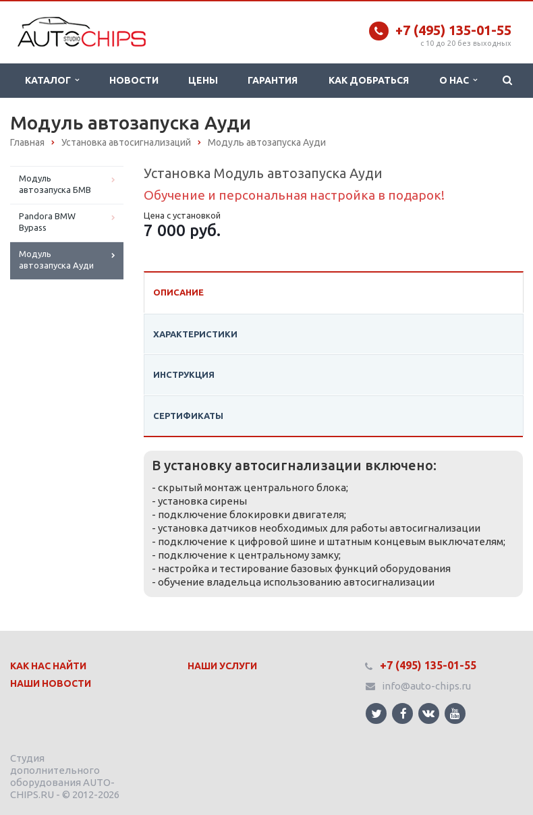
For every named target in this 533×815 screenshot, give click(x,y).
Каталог (52, 80)
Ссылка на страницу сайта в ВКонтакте (428, 713)
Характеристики (195, 334)
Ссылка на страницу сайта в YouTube (455, 713)
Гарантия (273, 80)
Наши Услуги (222, 666)
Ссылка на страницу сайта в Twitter (376, 713)
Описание (178, 292)
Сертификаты (188, 415)
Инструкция (184, 374)
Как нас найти (48, 666)
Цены (203, 80)
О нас (458, 80)
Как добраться (369, 80)
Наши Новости (50, 683)
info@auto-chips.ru (426, 686)
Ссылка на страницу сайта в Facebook (403, 713)
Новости (134, 80)
